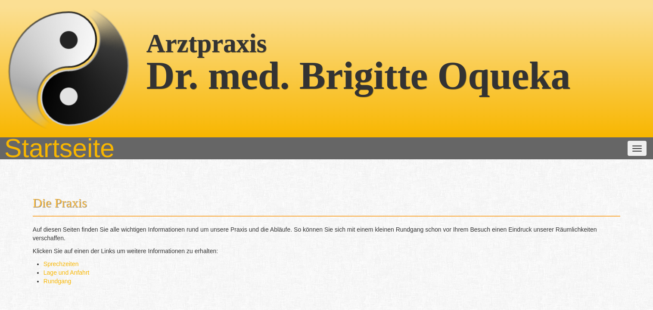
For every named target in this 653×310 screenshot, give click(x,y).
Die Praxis (215, 69)
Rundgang (183, 171)
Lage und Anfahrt (192, 162)
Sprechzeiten (187, 154)
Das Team (259, 69)
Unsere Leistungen (314, 69)
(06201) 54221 (351, 285)
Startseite (173, 69)
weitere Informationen (383, 69)
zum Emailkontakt (456, 285)
